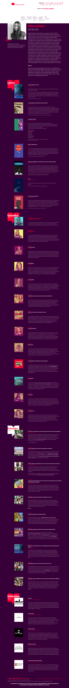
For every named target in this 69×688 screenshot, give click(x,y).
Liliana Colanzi (37, 139)
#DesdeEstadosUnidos (11, 46)
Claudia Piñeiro (30, 139)
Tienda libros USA (48, 3)
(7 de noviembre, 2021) (48, 517)
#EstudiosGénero (22, 46)
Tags (57, 4)
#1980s (9, 43)
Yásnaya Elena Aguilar (42, 139)
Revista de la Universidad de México (32, 140)
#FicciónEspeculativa (11, 47)
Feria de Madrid (46, 570)
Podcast (43, 678)
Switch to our (45, 8)
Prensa (54, 4)
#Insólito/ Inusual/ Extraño (19, 47)
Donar (42, 4)
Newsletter (50, 4)
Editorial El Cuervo (42, 208)
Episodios (23, 19)
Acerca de (46, 4)
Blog (48, 18)
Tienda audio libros (58, 3)
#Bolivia (11, 43)
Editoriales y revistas (42, 19)
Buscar (41, 3)
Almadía (42, 156)
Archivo (60, 4)
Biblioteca (36, 19)
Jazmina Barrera (34, 139)
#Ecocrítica (17, 46)
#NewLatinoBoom (16, 43)
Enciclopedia (29, 18)
